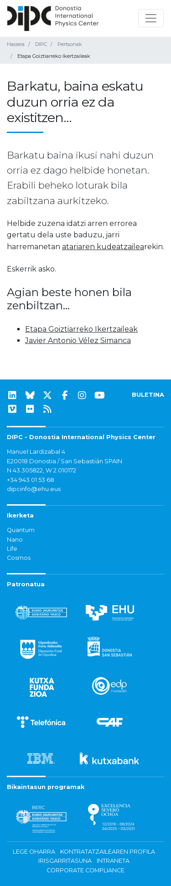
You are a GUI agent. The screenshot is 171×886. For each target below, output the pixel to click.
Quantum (21, 530)
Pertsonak (69, 44)
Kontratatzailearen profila (107, 851)
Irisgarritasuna (65, 860)
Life (12, 548)
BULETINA (148, 394)
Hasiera (16, 44)
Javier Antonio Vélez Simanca (78, 340)
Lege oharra (34, 851)
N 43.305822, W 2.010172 (41, 470)
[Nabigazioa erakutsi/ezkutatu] (151, 18)
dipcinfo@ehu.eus (34, 489)
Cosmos (19, 557)
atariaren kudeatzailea (103, 246)
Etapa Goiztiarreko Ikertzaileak (81, 329)
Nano (15, 539)
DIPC (41, 44)
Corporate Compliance (85, 870)
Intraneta (113, 860)
